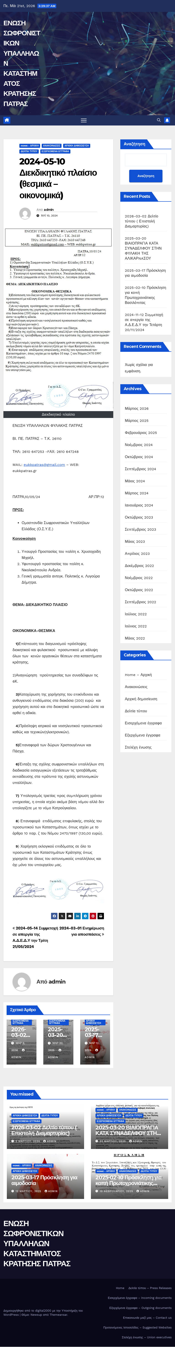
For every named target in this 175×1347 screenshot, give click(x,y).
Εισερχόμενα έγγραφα (143, 723)
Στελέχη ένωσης (138, 747)
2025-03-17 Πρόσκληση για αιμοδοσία (44, 1180)
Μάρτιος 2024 (137, 493)
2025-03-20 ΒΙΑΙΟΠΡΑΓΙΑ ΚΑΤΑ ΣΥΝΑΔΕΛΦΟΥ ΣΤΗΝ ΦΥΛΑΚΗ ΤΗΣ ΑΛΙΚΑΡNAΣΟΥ (143, 248)
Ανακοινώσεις (51, 145)
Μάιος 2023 (135, 541)
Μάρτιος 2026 (137, 408)
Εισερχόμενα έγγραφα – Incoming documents (140, 1298)
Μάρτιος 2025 (137, 420)
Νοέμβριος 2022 (139, 578)
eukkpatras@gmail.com (44, 465)
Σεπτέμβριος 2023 (140, 529)
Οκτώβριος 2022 (139, 590)
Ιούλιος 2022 (136, 614)
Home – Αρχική (138, 675)
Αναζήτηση (134, 143)
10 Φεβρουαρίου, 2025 (117, 1191)
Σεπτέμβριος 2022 (140, 602)
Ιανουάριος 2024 (139, 505)
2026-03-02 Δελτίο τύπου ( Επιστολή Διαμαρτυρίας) (141, 221)
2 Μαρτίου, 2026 (28, 1141)
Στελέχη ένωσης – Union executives (147, 1337)
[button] (159, 120)
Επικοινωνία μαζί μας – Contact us (147, 1317)
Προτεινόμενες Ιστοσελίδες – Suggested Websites (137, 1327)
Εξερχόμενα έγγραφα (55, 151)
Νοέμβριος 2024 (139, 445)
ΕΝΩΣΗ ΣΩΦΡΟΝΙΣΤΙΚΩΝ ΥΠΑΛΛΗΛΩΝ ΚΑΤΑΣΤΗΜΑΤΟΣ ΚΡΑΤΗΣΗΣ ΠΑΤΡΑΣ (36, 1244)
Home (120, 1288)
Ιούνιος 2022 (136, 626)
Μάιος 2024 (135, 481)
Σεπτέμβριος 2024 (140, 469)
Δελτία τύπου (29, 151)
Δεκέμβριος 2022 (139, 566)
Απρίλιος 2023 (137, 553)
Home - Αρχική (30, 145)
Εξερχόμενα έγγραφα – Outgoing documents (140, 1308)
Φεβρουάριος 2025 (141, 433)
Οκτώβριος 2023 (139, 517)
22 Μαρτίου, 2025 (113, 1141)
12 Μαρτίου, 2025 (29, 1191)
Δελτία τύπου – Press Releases (150, 1288)
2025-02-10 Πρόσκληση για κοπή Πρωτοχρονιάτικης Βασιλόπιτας (128, 1183)
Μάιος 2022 (135, 638)
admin (49, 210)
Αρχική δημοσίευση (76, 145)
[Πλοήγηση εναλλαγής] (83, 120)
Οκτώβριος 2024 (139, 457)
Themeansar (58, 1314)
